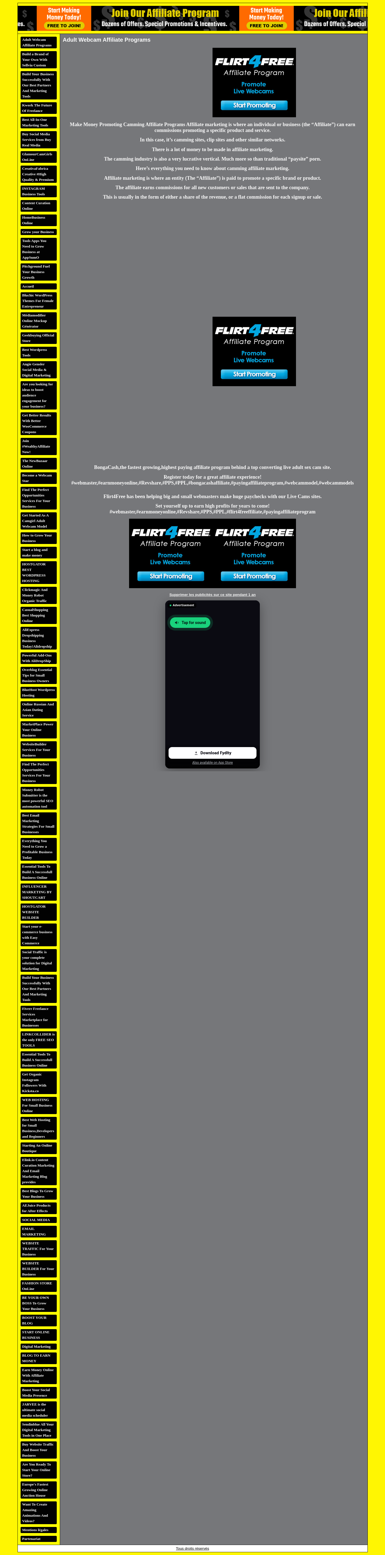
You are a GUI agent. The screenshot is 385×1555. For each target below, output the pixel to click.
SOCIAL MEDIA (36, 1220)
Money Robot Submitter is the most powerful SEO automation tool (37, 798)
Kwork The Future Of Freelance (37, 108)
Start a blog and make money (35, 552)
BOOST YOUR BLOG (34, 1320)
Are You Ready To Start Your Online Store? (36, 1469)
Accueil (28, 286)
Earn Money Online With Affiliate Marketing (38, 1375)
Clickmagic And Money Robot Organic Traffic (35, 595)
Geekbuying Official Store (38, 338)
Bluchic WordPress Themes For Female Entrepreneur (38, 300)
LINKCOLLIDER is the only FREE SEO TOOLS (38, 1039)
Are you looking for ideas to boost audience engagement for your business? (37, 395)
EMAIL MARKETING (34, 1231)
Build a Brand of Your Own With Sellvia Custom (35, 59)
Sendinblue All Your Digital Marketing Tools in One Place (38, 1429)
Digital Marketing (36, 1346)
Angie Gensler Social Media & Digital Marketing (36, 369)
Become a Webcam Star (37, 478)
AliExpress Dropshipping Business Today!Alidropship (37, 638)
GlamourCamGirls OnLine (37, 157)
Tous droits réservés (192, 1548)
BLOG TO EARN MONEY (36, 1358)
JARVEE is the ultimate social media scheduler (35, 1409)
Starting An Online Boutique (37, 1148)
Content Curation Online (36, 206)
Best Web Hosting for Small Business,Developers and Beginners (38, 1128)
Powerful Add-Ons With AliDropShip (37, 658)
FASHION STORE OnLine (37, 1286)
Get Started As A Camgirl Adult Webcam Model (35, 520)
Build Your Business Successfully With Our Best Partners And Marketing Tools (38, 85)
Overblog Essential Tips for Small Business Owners (37, 675)
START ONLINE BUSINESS (36, 1335)
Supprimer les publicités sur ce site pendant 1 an (212, 595)
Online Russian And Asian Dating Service (38, 709)
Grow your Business (38, 232)
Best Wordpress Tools (34, 352)
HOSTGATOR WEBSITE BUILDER (34, 912)
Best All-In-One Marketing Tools (35, 122)
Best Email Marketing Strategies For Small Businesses (38, 823)
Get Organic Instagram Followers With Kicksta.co (34, 1082)
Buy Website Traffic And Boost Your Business (38, 1449)
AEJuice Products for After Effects (36, 1208)
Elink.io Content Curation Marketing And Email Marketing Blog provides (38, 1171)
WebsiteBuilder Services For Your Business (36, 749)
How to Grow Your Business (37, 538)
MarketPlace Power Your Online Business (38, 729)
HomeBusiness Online (33, 220)
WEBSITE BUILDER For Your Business (38, 1268)
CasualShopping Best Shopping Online (35, 615)
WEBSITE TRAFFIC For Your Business (38, 1248)
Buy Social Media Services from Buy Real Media (36, 139)
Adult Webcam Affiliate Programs (37, 42)
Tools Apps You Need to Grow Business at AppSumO (34, 249)
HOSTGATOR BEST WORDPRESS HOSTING (34, 572)
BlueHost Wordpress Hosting (38, 692)
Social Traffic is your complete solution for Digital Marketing (37, 960)
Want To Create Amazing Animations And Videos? (35, 1512)
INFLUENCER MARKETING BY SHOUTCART (37, 892)
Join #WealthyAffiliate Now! (36, 446)
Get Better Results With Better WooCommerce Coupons (36, 423)
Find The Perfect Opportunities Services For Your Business (36, 498)
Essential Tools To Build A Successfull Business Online (37, 872)
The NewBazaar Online (35, 463)
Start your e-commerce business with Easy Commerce (37, 934)
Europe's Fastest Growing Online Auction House (35, 1489)
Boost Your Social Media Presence (36, 1392)
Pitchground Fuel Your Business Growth (36, 271)
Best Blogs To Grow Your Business (37, 1194)
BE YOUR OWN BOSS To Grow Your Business (35, 1303)
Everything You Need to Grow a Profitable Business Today (37, 849)
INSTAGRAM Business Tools (33, 191)
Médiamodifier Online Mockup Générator (34, 320)
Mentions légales (35, 1530)
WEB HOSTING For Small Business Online (37, 1105)
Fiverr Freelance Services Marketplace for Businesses (35, 1017)
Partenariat (31, 1539)
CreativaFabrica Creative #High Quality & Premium (38, 174)
